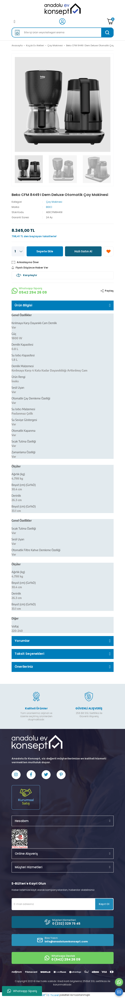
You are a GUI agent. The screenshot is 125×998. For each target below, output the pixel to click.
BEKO (49, 207)
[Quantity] (18, 251)
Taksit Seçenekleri (29, 653)
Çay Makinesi (54, 202)
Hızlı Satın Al (83, 251)
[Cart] (110, 21)
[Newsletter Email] (63, 904)
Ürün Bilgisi (23, 305)
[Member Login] (62, 21)
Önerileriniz (24, 666)
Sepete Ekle (44, 251)
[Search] (63, 32)
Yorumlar (22, 640)
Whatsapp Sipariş (22, 991)
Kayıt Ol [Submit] (104, 904)
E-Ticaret (53, 995)
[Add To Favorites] (109, 251)
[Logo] (62, 9)
